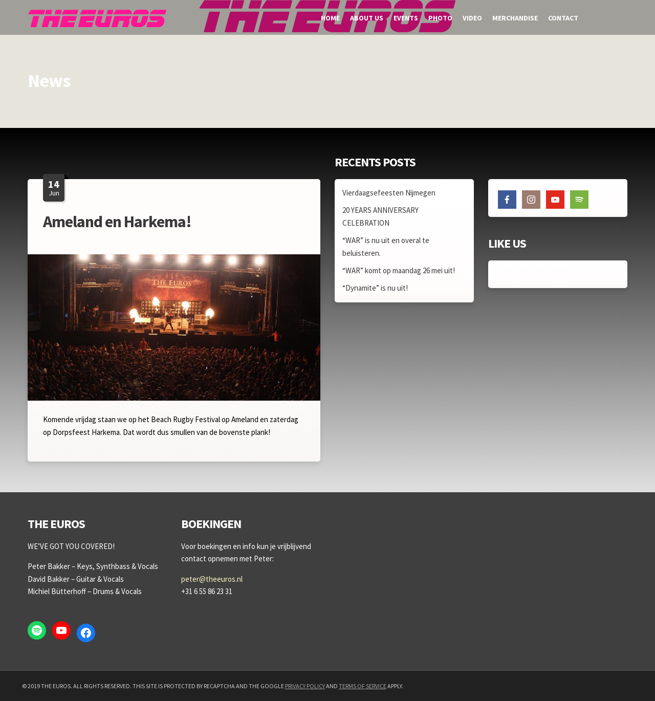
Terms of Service (362, 686)
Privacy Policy (305, 686)
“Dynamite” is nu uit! (375, 288)
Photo (440, 18)
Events (406, 18)
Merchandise (515, 18)
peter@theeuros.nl (212, 579)
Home (330, 18)
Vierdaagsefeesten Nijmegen (388, 193)
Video (472, 18)
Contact (563, 18)
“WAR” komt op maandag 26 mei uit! (398, 270)
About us (366, 18)
